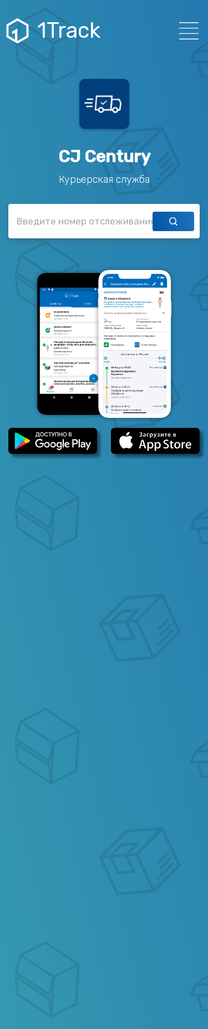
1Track (54, 30)
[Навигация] (185, 30)
